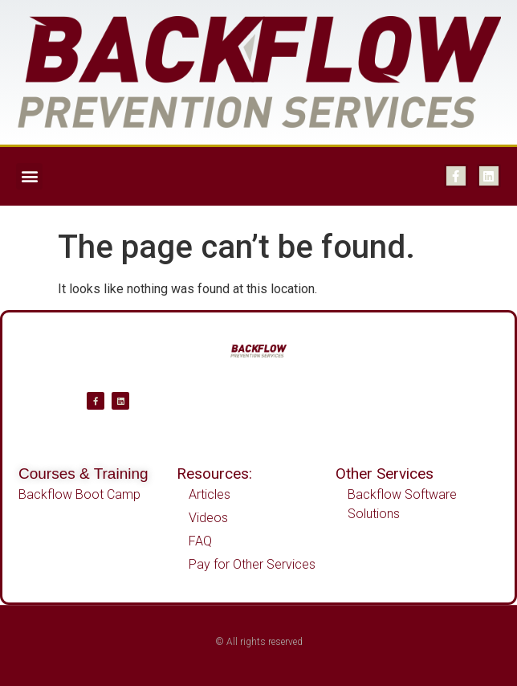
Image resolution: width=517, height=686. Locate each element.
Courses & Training (83, 473)
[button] (29, 176)
